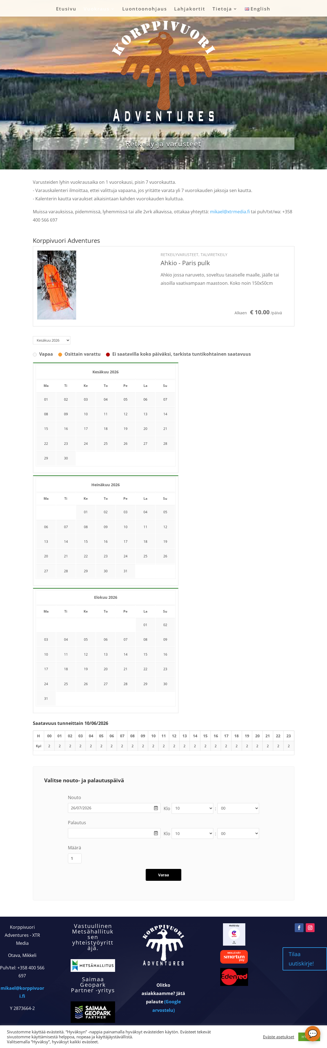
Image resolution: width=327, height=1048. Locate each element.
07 (66, 527)
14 (165, 414)
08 (86, 527)
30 (66, 458)
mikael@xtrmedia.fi (230, 212)
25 (106, 443)
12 (125, 414)
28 (165, 443)
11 (106, 414)
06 (46, 527)
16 (66, 428)
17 (86, 428)
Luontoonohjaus (144, 9)
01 (86, 512)
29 (46, 458)
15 (46, 428)
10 (86, 414)
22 (46, 443)
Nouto (74, 797)
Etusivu (66, 9)
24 (86, 443)
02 (106, 512)
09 (106, 527)
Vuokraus (97, 9)
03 (125, 512)
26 (125, 443)
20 (145, 428)
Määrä (74, 848)
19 (125, 428)
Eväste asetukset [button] (278, 1036)
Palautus (77, 823)
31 (125, 571)
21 (165, 428)
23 (66, 443)
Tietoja (222, 9)
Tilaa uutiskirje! (301, 973)
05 (165, 512)
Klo (167, 808)
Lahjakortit (189, 9)
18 (106, 428)
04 (145, 512)
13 (145, 414)
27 (145, 443)
